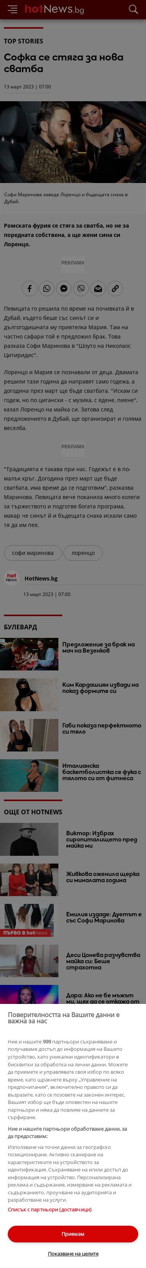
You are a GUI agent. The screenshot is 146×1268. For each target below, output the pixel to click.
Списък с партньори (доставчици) (49, 1209)
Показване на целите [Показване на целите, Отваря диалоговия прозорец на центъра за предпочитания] (73, 1253)
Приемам (73, 1233)
